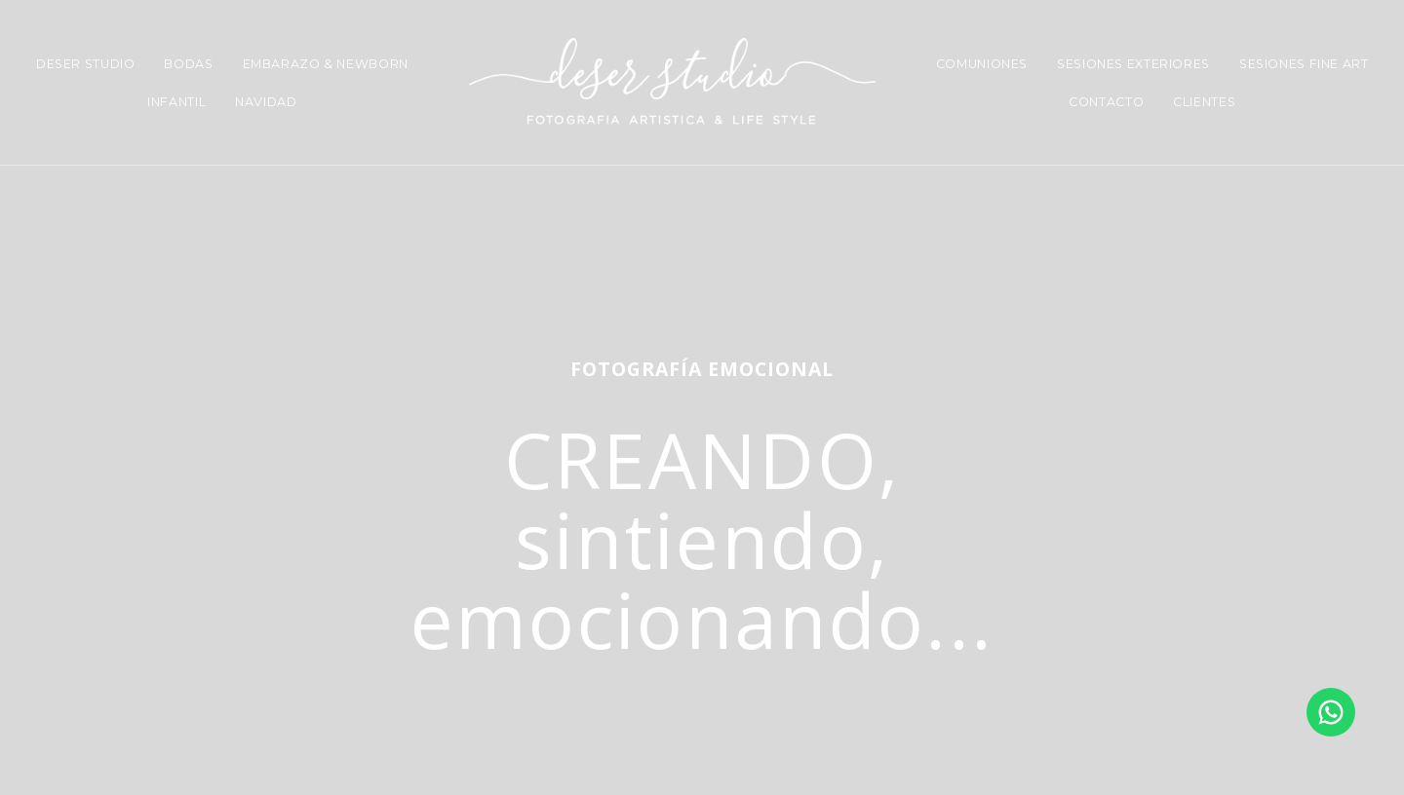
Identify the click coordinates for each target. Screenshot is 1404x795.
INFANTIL (176, 102)
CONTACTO (1106, 102)
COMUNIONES (982, 64)
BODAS (188, 64)
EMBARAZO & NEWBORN (326, 64)
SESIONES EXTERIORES (1133, 64)
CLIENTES (1204, 102)
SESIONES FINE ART (1304, 64)
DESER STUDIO (86, 64)
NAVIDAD (265, 102)
